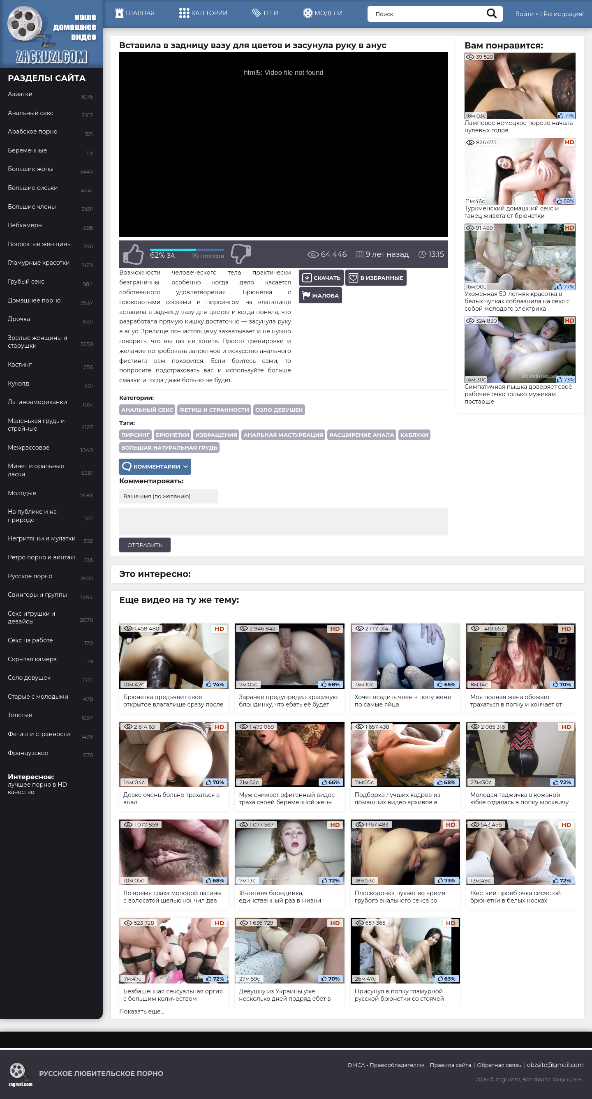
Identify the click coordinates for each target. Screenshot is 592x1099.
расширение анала (361, 435)
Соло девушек (279, 409)
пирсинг (135, 435)
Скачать (321, 277)
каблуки (414, 435)
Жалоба (320, 295)
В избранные (376, 277)
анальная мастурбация (283, 435)
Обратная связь (499, 1065)
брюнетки (172, 435)
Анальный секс (147, 409)
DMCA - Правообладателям (386, 1065)
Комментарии (155, 466)
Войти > (527, 14)
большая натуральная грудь (169, 447)
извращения (216, 435)
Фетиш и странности (214, 409)
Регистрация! (563, 14)
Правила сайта (451, 1065)
